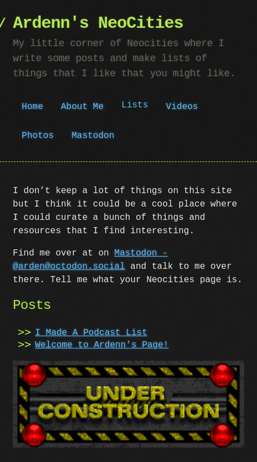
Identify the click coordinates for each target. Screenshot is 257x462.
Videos (182, 107)
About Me (82, 107)
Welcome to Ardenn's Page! (102, 345)
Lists (134, 106)
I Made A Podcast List (91, 333)
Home (32, 107)
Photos (38, 136)
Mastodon (93, 136)
